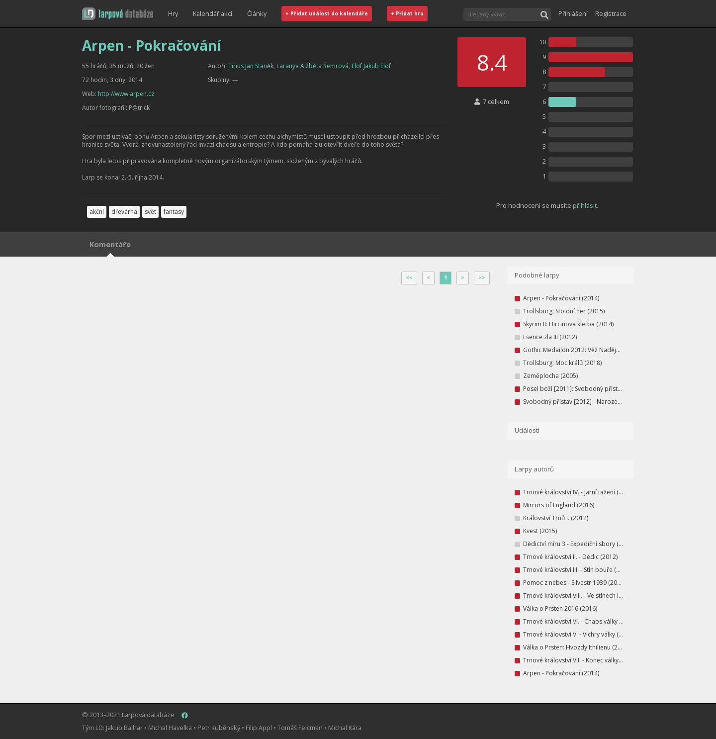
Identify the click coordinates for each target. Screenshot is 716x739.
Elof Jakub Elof (371, 66)
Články (257, 13)
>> (481, 277)
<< (409, 277)
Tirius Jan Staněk (250, 66)
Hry (173, 13)
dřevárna (124, 211)
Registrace (610, 13)
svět (150, 211)
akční (97, 211)
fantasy (174, 211)
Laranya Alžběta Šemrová (312, 66)
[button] (117, 13)
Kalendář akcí (212, 13)
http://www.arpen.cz (126, 94)
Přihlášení (573, 13)
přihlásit (585, 205)
